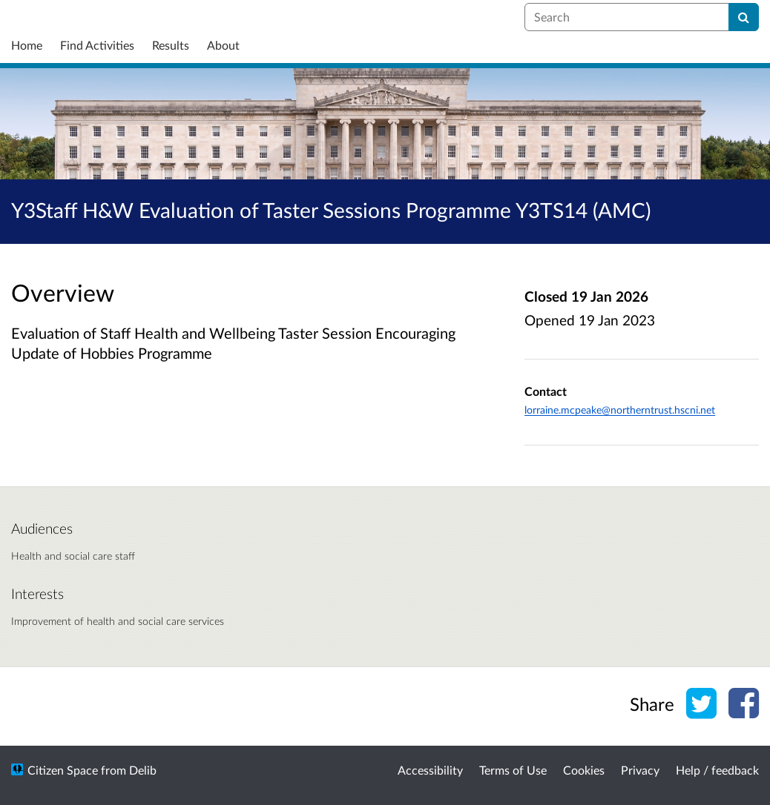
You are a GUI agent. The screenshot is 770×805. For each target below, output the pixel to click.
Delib (143, 770)
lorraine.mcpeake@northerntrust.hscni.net (619, 409)
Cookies (584, 770)
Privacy (640, 770)
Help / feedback (717, 770)
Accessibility (430, 770)
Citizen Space (62, 770)
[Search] (743, 17)
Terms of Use (513, 770)
